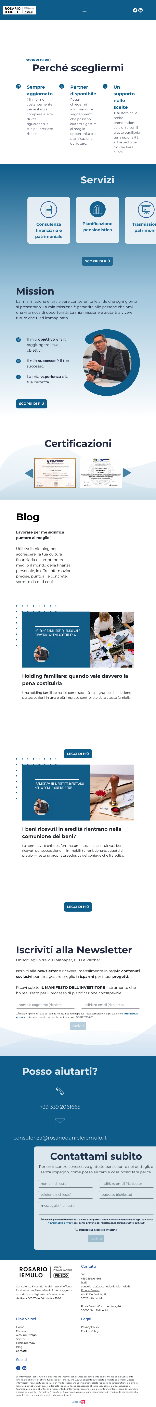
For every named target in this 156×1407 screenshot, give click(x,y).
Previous (28, 472)
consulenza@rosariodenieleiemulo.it (105, 1286)
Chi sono (21, 1331)
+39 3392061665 (91, 1278)
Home (20, 1327)
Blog (19, 1347)
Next (127, 472)
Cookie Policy (90, 1331)
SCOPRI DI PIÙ (38, 60)
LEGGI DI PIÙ (78, 754)
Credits (78, 1401)
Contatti (21, 1350)
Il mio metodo (25, 1342)
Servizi (20, 1339)
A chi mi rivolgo (26, 1335)
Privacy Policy (90, 1327)
